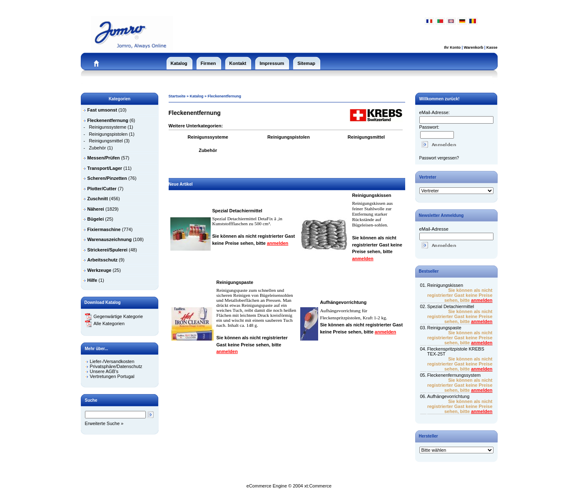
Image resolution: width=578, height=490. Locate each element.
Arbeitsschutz (102, 259)
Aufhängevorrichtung (343, 302)
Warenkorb (473, 47)
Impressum (271, 63)
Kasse (492, 47)
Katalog (179, 63)
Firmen (208, 63)
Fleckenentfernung (225, 96)
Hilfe (92, 280)
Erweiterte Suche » (104, 423)
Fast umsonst (102, 109)
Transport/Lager (104, 168)
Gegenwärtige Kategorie (114, 316)
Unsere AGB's (104, 371)
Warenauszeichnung (109, 239)
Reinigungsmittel (105, 140)
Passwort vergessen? (439, 158)
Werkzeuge (99, 270)
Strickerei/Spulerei (107, 249)
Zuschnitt (97, 198)
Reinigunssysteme (107, 126)
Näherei (95, 208)
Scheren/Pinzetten (107, 178)
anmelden (277, 243)
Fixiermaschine (104, 229)
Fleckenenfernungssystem (454, 375)
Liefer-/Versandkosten (112, 361)
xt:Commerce (317, 485)
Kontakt (238, 63)
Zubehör (97, 147)
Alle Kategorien (105, 323)
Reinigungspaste (235, 282)
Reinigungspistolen (108, 134)
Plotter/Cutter (102, 188)
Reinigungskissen (371, 195)
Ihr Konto (452, 47)
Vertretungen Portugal (112, 376)
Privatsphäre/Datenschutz (116, 366)
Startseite (177, 96)
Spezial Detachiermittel (237, 210)
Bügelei (95, 218)
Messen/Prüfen (103, 157)
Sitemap (306, 63)
